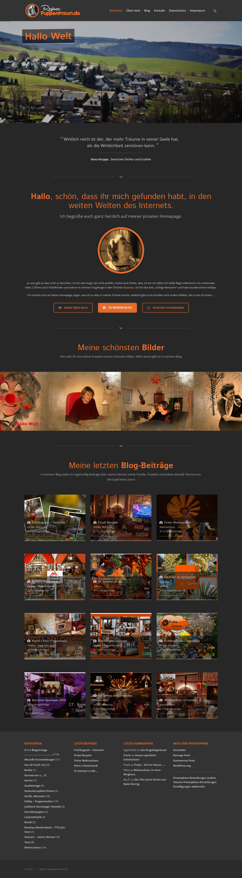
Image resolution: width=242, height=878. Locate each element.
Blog (147, 10)
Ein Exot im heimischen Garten (178, 579)
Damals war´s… (33, 775)
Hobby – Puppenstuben (41, 586)
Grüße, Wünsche (36, 527)
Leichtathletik (35, 713)
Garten (98, 586)
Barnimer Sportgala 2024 (46, 700)
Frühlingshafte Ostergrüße (180, 641)
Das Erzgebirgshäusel (110, 641)
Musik (28, 822)
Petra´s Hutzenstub (42, 581)
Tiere (27, 842)
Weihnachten (167, 527)
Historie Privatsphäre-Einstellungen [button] (195, 782)
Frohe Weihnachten (175, 522)
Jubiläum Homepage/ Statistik (42, 806)
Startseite (115, 10)
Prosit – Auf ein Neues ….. (149, 764)
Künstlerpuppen (34, 811)
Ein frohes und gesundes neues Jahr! (113, 698)
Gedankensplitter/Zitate (39, 791)
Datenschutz (177, 10)
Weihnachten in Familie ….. (181, 700)
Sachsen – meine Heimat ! (40, 837)
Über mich (133, 10)
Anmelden (179, 750)
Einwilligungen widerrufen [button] (189, 786)
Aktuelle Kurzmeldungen (39, 759)
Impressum (197, 10)
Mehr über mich (72, 307)
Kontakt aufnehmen (165, 307)
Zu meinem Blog (117, 307)
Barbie (28, 770)
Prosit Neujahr (105, 522)
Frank (127, 755)
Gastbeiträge (32, 785)
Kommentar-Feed (184, 760)
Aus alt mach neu (35, 764)
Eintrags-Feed (181, 755)
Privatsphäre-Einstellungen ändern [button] (194, 777)
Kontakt (159, 10)
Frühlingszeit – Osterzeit (46, 522)
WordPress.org (182, 765)
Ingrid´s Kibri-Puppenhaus (47, 641)
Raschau (129, 287)
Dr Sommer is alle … (110, 581)
